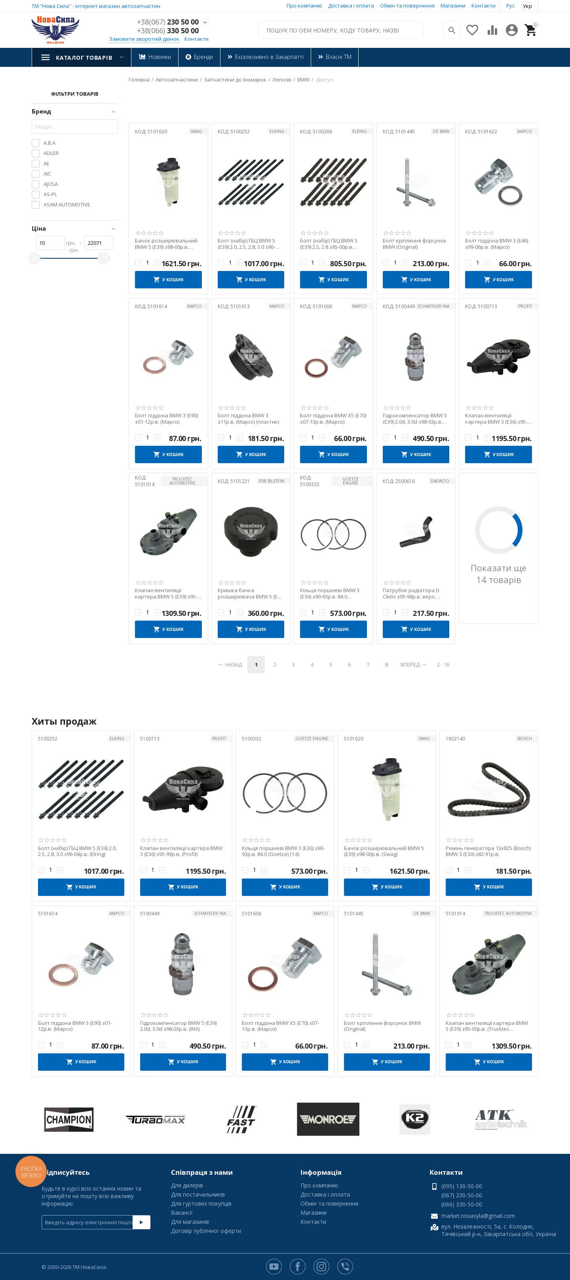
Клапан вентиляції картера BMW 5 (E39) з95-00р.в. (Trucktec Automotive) (166, 593)
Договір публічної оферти (206, 1231)
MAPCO (524, 131)
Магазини (453, 5)
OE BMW (441, 131)
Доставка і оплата (351, 5)
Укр (527, 5)
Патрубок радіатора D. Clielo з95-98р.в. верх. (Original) (412, 593)
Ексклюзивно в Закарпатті (269, 57)
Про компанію (304, 5)
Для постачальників (198, 1194)
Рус (510, 5)
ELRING (277, 131)
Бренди (203, 57)
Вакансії (182, 1212)
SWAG (196, 131)
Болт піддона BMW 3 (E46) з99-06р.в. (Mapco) (496, 244)
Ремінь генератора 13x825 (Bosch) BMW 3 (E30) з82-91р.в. (488, 851)
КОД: (140, 131)
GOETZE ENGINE (350, 481)
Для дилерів (187, 1185)
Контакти (483, 5)
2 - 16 (443, 664)
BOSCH (525, 738)
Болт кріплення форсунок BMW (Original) (414, 244)
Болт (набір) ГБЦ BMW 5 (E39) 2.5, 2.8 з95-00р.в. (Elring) (328, 244)
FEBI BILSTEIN (271, 481)
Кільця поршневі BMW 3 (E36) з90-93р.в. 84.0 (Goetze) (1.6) (329, 593)
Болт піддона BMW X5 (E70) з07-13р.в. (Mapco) (333, 419)
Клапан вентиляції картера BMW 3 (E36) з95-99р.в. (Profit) (496, 419)
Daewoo (440, 481)
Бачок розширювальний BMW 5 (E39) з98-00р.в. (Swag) (166, 244)
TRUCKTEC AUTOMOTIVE (182, 481)
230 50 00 (168, 22)
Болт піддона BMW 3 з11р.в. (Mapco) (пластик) (248, 419)
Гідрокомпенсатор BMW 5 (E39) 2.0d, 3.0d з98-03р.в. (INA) (415, 419)
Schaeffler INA (433, 306)
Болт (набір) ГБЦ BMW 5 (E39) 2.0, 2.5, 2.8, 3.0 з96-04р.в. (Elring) (246, 244)
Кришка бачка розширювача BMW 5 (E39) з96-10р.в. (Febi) (251, 593)
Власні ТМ (338, 57)
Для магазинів (190, 1221)
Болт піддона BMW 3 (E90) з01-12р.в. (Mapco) (166, 419)
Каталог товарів (84, 57)
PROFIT (525, 306)
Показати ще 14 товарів (498, 573)
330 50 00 (168, 31)
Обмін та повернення (407, 5)
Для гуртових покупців (201, 1203)
